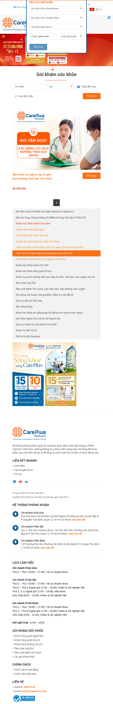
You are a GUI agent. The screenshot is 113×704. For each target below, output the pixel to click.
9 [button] (72, 69)
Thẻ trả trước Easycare (28, 336)
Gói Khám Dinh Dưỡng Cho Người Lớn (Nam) (40, 259)
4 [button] (53, 69)
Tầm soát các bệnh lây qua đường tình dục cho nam (44, 253)
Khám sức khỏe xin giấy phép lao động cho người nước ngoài (49, 312)
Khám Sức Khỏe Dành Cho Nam (33, 223)
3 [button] (49, 69)
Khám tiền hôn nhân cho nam (32, 235)
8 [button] (68, 69)
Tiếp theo (38, 47)
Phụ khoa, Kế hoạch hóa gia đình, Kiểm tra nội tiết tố (44, 294)
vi (94, 9)
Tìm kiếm (92, 96)
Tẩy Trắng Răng (24, 306)
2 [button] (45, 69)
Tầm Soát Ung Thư (26, 282)
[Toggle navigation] (108, 18)
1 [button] (41, 69)
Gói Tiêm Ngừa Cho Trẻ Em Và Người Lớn (38, 318)
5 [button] (56, 69)
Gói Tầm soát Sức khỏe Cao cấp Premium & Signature (45, 211)
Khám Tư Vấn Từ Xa (26, 330)
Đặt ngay (92, 175)
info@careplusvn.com (34, 691)
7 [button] (64, 69)
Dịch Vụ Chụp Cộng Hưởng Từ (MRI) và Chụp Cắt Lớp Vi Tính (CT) (51, 217)
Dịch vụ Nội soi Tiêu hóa (29, 300)
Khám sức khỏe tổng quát (30, 229)
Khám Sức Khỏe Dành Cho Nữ (32, 265)
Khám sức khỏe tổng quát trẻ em (34, 271)
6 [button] (60, 69)
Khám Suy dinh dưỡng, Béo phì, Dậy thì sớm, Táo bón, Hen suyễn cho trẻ (55, 277)
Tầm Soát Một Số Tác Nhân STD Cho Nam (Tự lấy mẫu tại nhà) (49, 247)
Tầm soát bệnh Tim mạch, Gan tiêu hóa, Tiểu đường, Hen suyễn (50, 289)
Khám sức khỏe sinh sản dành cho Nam (38, 241)
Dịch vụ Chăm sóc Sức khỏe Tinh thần (36, 324)
